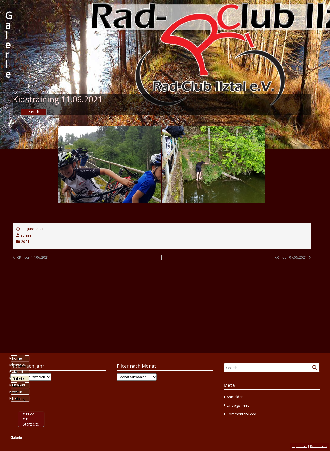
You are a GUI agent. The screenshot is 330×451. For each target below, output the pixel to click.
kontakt (18, 364)
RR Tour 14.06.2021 (32, 257)
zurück (33, 111)
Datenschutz (318, 446)
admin (26, 235)
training (18, 398)
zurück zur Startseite (31, 419)
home (17, 358)
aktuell (17, 371)
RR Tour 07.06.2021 (290, 257)
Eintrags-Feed (238, 405)
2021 (25, 241)
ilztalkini (18, 385)
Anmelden (235, 396)
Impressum (299, 446)
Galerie (8, 44)
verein (17, 391)
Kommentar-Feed (241, 414)
